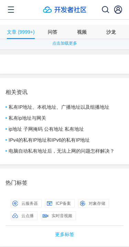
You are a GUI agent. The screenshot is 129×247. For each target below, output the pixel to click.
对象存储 (92, 203)
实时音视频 (57, 216)
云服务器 (25, 203)
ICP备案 (59, 203)
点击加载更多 (64, 43)
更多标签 (64, 234)
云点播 (23, 216)
